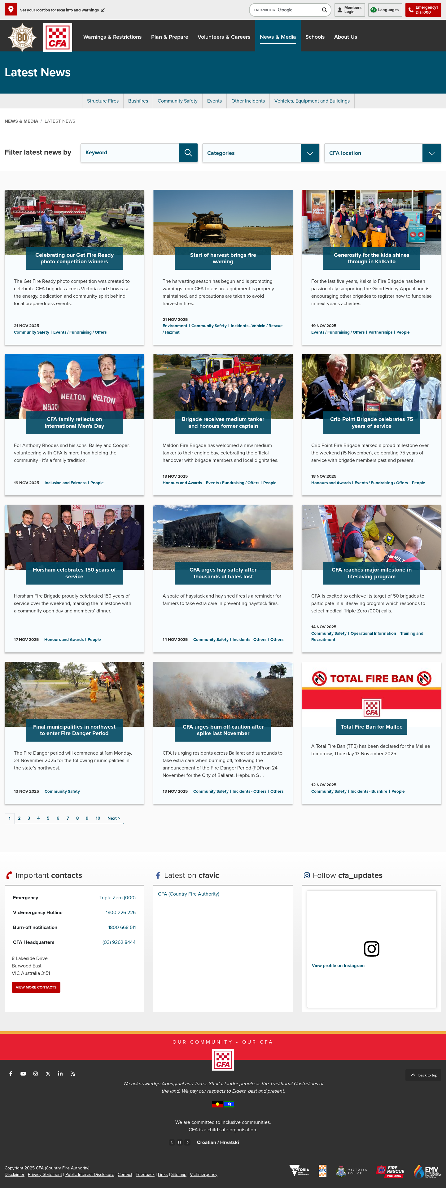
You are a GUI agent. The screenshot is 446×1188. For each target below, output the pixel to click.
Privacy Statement (45, 1174)
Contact (125, 1174)
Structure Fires (103, 101)
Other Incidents (248, 101)
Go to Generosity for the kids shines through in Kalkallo (371, 267)
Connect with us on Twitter (48, 1073)
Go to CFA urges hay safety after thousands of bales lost (223, 578)
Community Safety (178, 101)
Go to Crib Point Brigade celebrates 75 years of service (371, 424)
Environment (175, 325)
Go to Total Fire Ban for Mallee (371, 733)
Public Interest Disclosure (89, 1174)
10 (98, 818)
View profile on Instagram (338, 965)
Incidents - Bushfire (369, 791)
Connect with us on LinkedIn (60, 1073)
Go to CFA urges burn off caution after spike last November (223, 733)
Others (276, 639)
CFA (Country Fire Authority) (188, 894)
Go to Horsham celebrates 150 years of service (74, 578)
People (403, 332)
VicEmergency (203, 1174)
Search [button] (188, 152)
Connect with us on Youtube (23, 1073)
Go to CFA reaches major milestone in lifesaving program (371, 578)
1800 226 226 (121, 913)
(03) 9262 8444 (119, 942)
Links (163, 1174)
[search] (285, 10)
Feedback (145, 1174)
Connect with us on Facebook (10, 1073)
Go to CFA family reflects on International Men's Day (74, 424)
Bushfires (138, 101)
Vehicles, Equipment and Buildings (312, 101)
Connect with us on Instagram (35, 1073)
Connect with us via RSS (72, 1073)
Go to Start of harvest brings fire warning (223, 267)
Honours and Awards (182, 482)
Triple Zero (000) (117, 898)
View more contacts (36, 987)
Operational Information (373, 633)
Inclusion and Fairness (65, 482)
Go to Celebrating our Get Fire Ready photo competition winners (74, 267)
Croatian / (270, 1142)
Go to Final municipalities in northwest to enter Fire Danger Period (74, 733)
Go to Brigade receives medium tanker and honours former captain (223, 424)
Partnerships (380, 332)
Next (112, 818)
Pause (180, 1142)
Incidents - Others (249, 639)
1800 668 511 (122, 927)
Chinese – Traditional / (201, 1142)
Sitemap (178, 1174)
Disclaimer (14, 1174)
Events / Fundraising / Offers (80, 332)
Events (214, 101)
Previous (172, 1142)
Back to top (427, 1075)
